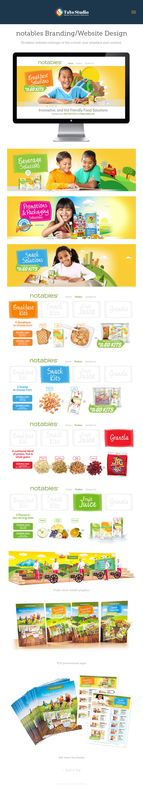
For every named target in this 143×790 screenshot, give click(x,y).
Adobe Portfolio (78, 784)
